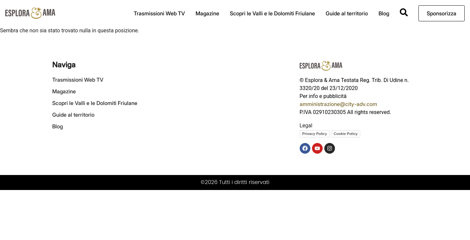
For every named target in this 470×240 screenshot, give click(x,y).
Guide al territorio (347, 13)
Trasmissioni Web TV (159, 13)
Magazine (207, 13)
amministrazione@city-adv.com (338, 104)
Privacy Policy (314, 134)
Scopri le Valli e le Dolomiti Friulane (272, 13)
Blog (384, 13)
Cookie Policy (346, 134)
